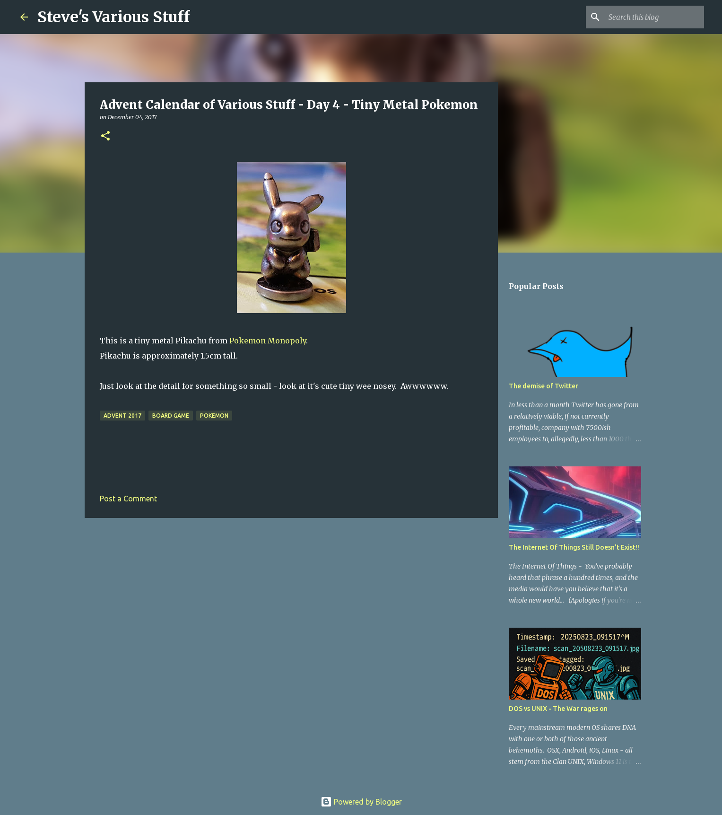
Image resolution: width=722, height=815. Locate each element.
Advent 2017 (122, 415)
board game (170, 415)
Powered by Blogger (361, 801)
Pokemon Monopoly (267, 340)
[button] (105, 136)
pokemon (214, 415)
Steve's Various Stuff (113, 17)
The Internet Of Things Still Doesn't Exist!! (574, 547)
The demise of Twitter (543, 386)
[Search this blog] (654, 17)
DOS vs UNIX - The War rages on (558, 708)
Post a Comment (128, 498)
